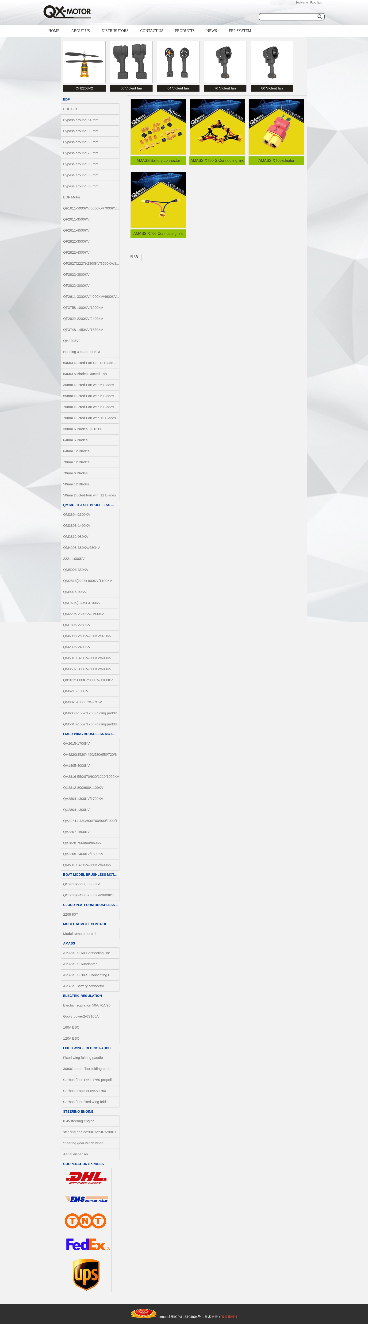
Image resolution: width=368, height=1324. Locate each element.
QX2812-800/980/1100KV (83, 788)
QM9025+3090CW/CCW (82, 702)
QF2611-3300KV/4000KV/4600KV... (91, 296)
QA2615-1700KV (76, 743)
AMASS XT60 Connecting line (86, 953)
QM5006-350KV (75, 570)
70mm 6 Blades (75, 473)
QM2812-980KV (75, 536)
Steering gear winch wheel (83, 1143)
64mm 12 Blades (76, 451)
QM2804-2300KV (76, 514)
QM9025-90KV (74, 592)
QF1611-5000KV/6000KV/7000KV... (91, 208)
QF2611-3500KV (76, 219)
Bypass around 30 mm (80, 131)
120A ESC (71, 1038)
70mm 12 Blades (76, 462)
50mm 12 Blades (76, 484)
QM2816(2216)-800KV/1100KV (87, 581)
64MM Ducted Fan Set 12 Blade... (89, 363)
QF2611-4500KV (76, 230)
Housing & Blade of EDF (82, 352)
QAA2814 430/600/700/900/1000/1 (90, 821)
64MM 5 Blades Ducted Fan (85, 374)
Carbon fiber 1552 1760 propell (87, 1080)
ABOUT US (80, 31)
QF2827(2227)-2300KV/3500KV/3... (91, 263)
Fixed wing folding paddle (88, 1048)
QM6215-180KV (75, 691)
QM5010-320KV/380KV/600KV (87, 658)
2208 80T (70, 914)
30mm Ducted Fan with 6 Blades (88, 385)
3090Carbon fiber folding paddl (87, 1069)
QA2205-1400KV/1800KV (83, 854)
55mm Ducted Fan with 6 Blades (88, 396)
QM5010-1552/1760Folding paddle (90, 724)
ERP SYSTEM (240, 31)
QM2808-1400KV (76, 525)
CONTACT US (151, 31)
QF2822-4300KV (76, 252)
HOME (54, 31)
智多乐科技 (229, 1317)
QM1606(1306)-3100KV (81, 603)
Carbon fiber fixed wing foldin (85, 1102)
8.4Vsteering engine (78, 1121)
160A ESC (71, 1027)
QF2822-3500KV (76, 241)
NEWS (211, 31)
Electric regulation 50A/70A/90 (87, 1005)
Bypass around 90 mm (80, 164)
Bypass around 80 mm (80, 186)
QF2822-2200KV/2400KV (83, 319)
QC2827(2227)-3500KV (81, 884)
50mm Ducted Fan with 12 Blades (89, 495)
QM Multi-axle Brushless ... (88, 505)
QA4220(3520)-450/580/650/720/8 (90, 754)
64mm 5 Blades (75, 440)
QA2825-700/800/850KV (82, 843)
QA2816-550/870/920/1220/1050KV (91, 776)
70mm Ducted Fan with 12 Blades (89, 418)
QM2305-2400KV (76, 647)
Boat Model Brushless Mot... (90, 874)
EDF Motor (71, 197)
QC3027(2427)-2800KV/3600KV (88, 895)
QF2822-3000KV (76, 285)
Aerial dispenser (75, 1154)
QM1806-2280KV (76, 625)
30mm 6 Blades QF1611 (82, 429)
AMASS (69, 943)
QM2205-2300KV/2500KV (83, 614)
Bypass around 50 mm (80, 175)
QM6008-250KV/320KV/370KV (87, 636)
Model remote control (85, 924)
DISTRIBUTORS (115, 31)
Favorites (316, 2)
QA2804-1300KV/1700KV (83, 799)
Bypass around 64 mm (80, 120)
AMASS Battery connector (83, 986)
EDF (66, 99)
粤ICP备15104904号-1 (187, 1317)
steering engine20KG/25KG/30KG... (91, 1132)
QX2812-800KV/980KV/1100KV (88, 680)
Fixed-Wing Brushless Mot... (89, 734)
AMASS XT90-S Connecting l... (87, 975)
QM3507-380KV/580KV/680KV (87, 669)
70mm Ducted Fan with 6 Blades (88, 407)
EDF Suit (70, 109)
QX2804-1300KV (76, 810)
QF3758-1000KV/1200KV (83, 308)
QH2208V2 (71, 341)
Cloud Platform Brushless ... (91, 905)
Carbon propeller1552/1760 (84, 1091)
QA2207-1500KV (76, 832)
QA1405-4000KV (76, 765)
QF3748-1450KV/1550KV (83, 330)
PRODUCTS (185, 31)
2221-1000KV (74, 559)
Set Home (301, 2)
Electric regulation (82, 996)
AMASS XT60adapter (80, 964)
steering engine (78, 1111)
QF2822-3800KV (76, 274)
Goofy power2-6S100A (81, 1016)
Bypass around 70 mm (80, 153)
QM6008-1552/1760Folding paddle (90, 713)
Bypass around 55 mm (80, 142)
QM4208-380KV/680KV (81, 548)
